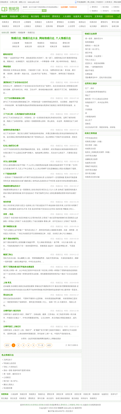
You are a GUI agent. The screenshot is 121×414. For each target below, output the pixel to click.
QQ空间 (31, 339)
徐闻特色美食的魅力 (11, 130)
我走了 (87, 95)
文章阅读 (99, 16)
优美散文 (38, 26)
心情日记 (24, 16)
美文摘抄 (4, 398)
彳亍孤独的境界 (10, 174)
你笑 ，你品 (8, 214)
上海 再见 (7, 282)
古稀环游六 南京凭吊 (12, 311)
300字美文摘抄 (91, 170)
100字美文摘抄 (91, 156)
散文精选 (106, 7)
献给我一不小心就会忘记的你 (96, 99)
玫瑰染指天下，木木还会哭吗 (96, 102)
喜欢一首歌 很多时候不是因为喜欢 (17, 370)
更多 (59, 339)
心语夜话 (7, 377)
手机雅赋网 (81, 2)
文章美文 (108, 2)
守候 (87, 106)
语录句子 (114, 394)
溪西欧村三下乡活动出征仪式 (15, 82)
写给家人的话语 (10, 363)
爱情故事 (60, 26)
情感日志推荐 (91, 34)
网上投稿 (91, 2)
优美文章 (77, 394)
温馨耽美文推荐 (91, 159)
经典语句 (88, 16)
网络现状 (7, 66)
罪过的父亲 (8, 295)
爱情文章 (16, 22)
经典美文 (116, 7)
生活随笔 (71, 22)
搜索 (44, 10)
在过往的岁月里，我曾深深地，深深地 (100, 127)
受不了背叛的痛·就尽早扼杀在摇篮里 (18, 267)
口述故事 (14, 394)
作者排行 (99, 2)
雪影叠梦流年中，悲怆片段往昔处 (98, 77)
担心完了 (88, 120)
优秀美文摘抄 (91, 83)
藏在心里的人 (9, 384)
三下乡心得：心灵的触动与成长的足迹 (19, 114)
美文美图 (116, 11)
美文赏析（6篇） (92, 145)
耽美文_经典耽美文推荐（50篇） (98, 152)
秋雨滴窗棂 (89, 42)
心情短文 (82, 26)
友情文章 (68, 394)
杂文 (88, 405)
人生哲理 (71, 26)
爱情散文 (60, 22)
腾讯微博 (45, 339)
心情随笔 (27, 22)
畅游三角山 (8, 254)
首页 (7, 345)
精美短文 (82, 22)
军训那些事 (8, 388)
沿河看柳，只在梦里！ (94, 56)
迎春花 (87, 124)
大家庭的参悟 (90, 117)
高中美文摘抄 (90, 173)
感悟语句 (104, 26)
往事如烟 (88, 74)
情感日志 (31, 33)
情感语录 (96, 394)
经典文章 (86, 394)
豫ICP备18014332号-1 (57, 411)
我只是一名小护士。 (11, 381)
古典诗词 (49, 22)
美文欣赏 (13, 398)
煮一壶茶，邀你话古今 (12, 374)
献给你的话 (8, 54)
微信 (55, 339)
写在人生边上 (90, 60)
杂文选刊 (50, 398)
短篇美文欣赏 (90, 163)
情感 (51, 405)
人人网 (51, 339)
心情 (70, 405)
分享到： (24, 339)
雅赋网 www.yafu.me (66, 408)
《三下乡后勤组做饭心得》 (14, 98)
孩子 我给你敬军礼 (11, 239)
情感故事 (14, 16)
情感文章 (23, 394)
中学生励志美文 (91, 138)
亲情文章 (16, 26)
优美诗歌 (49, 26)
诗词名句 (106, 11)
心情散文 (27, 26)
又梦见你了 (8, 360)
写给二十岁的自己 (11, 367)
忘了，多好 (89, 88)
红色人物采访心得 (10, 146)
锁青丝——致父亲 (92, 46)
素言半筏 (88, 53)
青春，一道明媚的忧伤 (94, 67)
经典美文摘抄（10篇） (94, 141)
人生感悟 (67, 16)
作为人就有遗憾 (10, 161)
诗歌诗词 (46, 16)
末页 (49, 345)
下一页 (40, 345)
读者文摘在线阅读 (63, 398)
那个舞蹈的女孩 (10, 226)
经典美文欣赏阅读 (31, 405)
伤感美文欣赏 (90, 149)
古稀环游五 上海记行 (12, 326)
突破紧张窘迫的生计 (11, 186)
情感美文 (95, 11)
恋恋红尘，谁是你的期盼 (95, 63)
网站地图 (117, 2)
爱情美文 (95, 7)
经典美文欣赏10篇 (92, 177)
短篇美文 (77, 16)
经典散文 (38, 22)
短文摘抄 (93, 26)
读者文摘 (115, 26)
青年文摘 (115, 22)
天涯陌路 (88, 109)
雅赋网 (4, 16)
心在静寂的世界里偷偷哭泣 (95, 92)
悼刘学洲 (7, 202)
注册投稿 (109, 16)
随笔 (73, 405)
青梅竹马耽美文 (91, 166)
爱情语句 (104, 22)
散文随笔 (35, 16)
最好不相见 (89, 70)
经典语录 (93, 22)
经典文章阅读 (91, 133)
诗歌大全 (79, 405)
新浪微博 (37, 339)
